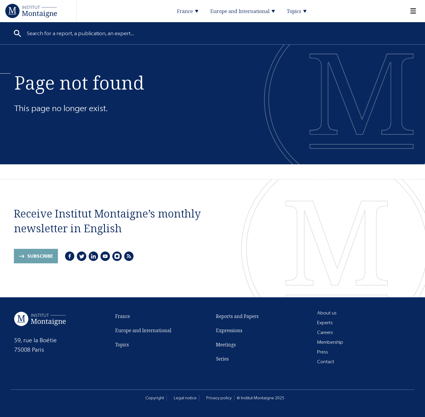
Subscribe (40, 256)
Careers (325, 332)
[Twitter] (81, 256)
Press (322, 352)
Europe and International (143, 330)
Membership (330, 342)
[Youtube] (105, 256)
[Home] (31, 11)
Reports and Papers (237, 316)
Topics (122, 344)
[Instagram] (117, 256)
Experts (325, 322)
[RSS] (129, 256)
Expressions (229, 330)
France (122, 316)
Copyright (154, 397)
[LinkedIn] (93, 256)
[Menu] (409, 11)
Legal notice (185, 397)
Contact (325, 361)
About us (327, 313)
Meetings (226, 344)
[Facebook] (69, 256)
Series (222, 359)
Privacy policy (219, 397)
